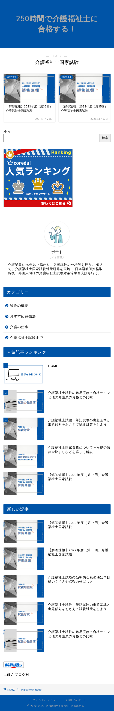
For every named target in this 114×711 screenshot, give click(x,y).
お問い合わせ (73, 700)
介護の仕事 (19, 327)
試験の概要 (19, 306)
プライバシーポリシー (45, 700)
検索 (7, 131)
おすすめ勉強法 (23, 316)
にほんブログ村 (16, 674)
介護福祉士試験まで (26, 338)
